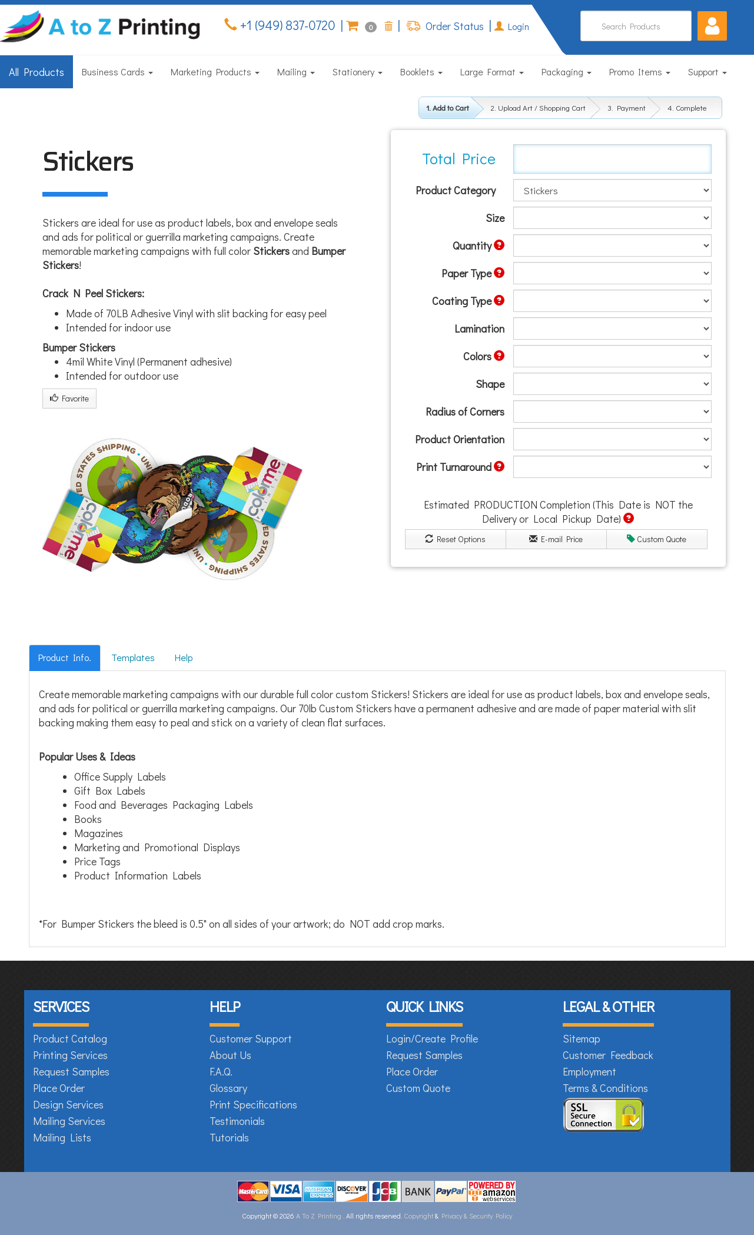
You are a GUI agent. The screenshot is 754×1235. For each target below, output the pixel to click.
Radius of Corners (465, 411)
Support (707, 71)
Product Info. (64, 657)
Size (495, 218)
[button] (712, 26)
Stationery (358, 71)
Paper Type (472, 273)
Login (511, 26)
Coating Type (468, 301)
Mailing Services (69, 1121)
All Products (36, 72)
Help (183, 657)
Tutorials (229, 1137)
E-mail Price (556, 539)
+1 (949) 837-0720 (286, 25)
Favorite (69, 398)
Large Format (492, 71)
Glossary (228, 1088)
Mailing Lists (62, 1137)
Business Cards (117, 71)
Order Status (453, 26)
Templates (133, 657)
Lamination (479, 328)
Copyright (418, 1215)
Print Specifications (253, 1104)
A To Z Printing (318, 1215)
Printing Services (70, 1055)
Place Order (59, 1088)
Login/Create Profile (432, 1038)
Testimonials (237, 1121)
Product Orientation (459, 439)
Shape (490, 384)
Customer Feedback (608, 1055)
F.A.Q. (221, 1071)
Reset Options (455, 539)
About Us (230, 1055)
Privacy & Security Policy (476, 1215)
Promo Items (639, 71)
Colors (483, 356)
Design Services (68, 1104)
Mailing (296, 71)
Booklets (421, 71)
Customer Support (251, 1038)
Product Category (456, 190)
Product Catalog (70, 1038)
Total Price (459, 158)
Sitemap (581, 1038)
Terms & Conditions (605, 1088)
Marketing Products (215, 71)
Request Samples (71, 1071)
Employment (589, 1071)
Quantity (478, 245)
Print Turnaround (460, 467)
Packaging (567, 71)
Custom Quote (656, 539)
